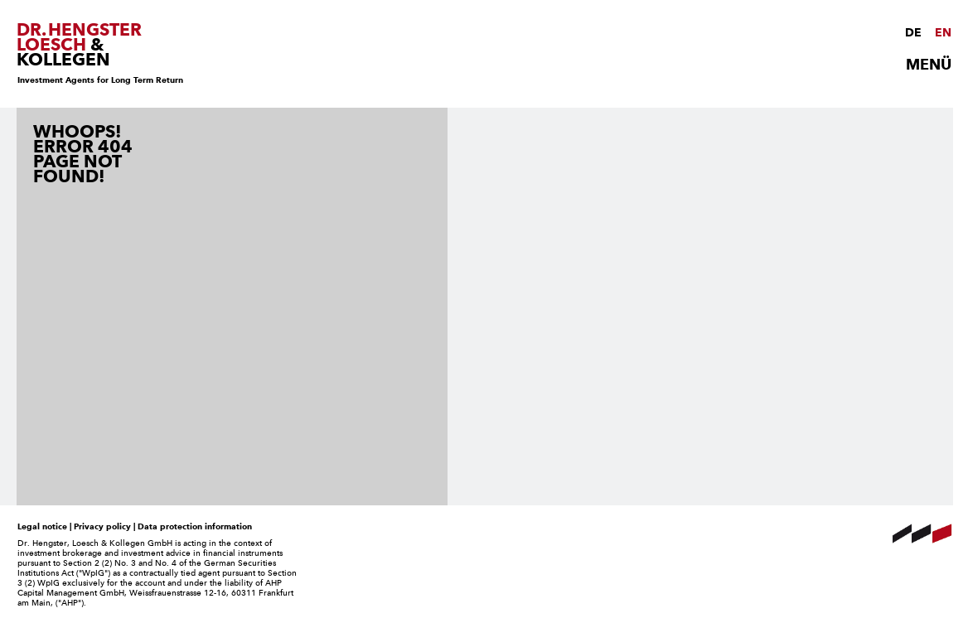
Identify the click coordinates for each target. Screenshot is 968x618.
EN (943, 33)
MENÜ (928, 65)
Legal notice (42, 526)
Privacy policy (102, 526)
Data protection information (195, 526)
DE (913, 33)
